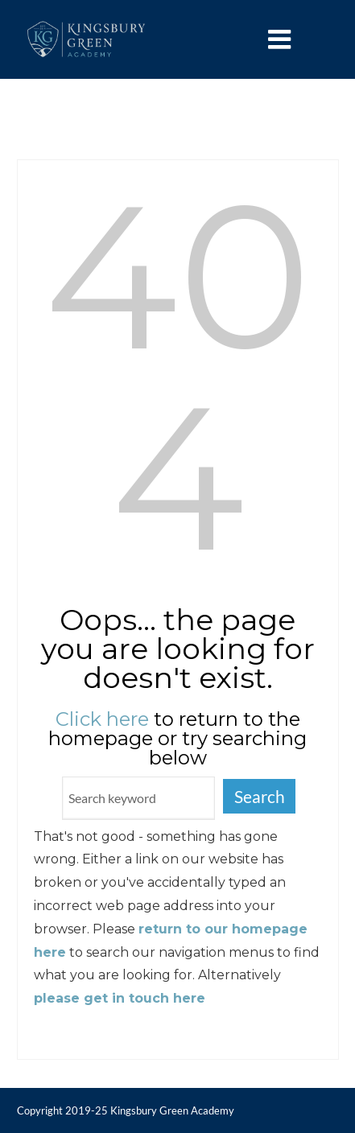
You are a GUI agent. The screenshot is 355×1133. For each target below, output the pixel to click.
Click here (102, 719)
